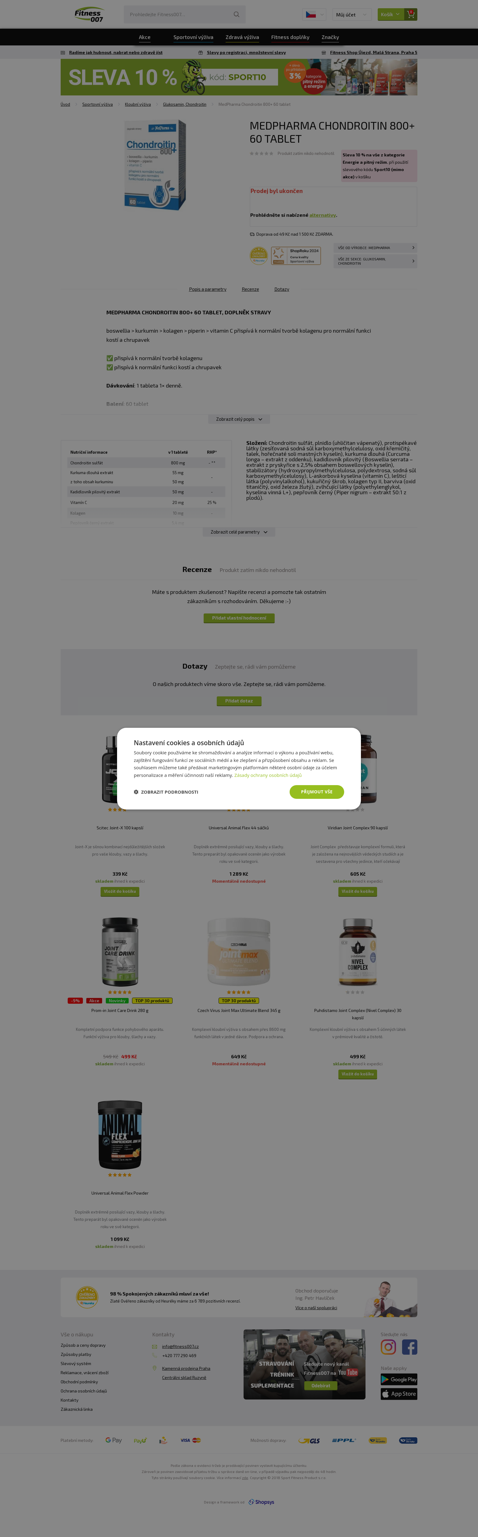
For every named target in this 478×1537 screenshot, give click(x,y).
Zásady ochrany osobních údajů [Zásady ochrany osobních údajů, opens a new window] (268, 775)
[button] (166, 792)
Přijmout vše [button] (317, 792)
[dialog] (239, 768)
